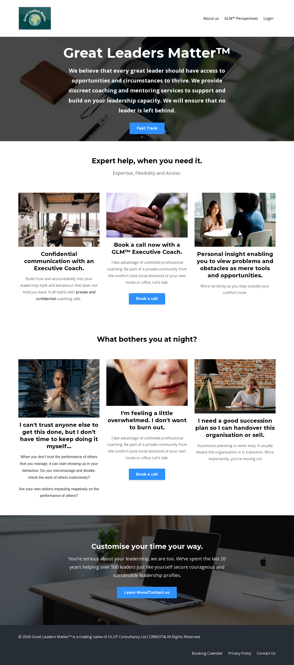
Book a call (147, 298)
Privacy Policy (239, 653)
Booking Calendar (207, 653)
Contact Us (266, 653)
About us (211, 18)
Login (268, 18)
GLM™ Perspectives (241, 18)
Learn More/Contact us (147, 592)
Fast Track (147, 128)
